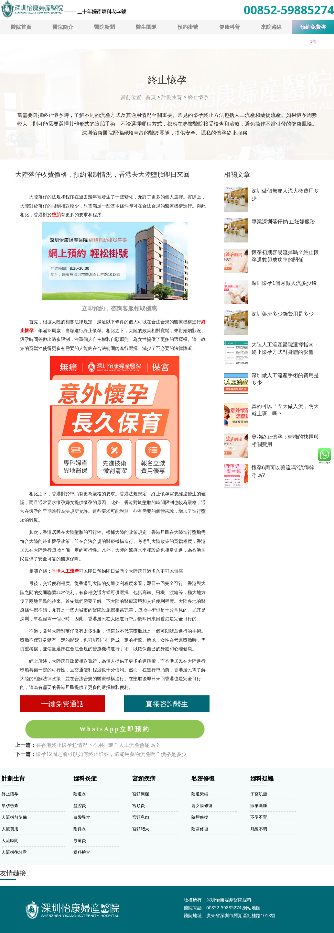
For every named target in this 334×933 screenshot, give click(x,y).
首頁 (150, 97)
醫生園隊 (146, 26)
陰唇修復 (199, 817)
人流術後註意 (14, 852)
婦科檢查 (81, 852)
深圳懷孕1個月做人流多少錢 (284, 283)
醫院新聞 (104, 26)
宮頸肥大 (140, 829)
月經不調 (258, 829)
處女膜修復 (201, 805)
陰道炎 (79, 794)
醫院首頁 (21, 26)
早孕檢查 (10, 805)
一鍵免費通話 (62, 704)
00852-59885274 (289, 10)
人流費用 (10, 829)
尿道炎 (79, 840)
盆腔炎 (79, 805)
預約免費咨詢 (313, 29)
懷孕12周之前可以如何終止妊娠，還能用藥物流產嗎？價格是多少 (111, 754)
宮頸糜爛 (140, 794)
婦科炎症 (85, 778)
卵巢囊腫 (258, 805)
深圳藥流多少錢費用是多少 (283, 314)
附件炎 (79, 829)
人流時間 (10, 840)
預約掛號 (188, 26)
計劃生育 (171, 97)
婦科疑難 (262, 778)
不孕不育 (258, 817)
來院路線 (271, 26)
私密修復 (203, 778)
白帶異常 (81, 817)
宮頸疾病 (144, 778)
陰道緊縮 (199, 794)
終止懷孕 (198, 97)
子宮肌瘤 (258, 794)
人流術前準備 (14, 817)
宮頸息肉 (140, 817)
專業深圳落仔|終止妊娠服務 (283, 221)
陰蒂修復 (199, 829)
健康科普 (229, 26)
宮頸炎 (138, 805)
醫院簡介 (62, 26)
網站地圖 (251, 908)
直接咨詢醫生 (166, 704)
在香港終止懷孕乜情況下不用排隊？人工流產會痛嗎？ (98, 744)
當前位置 (131, 97)
